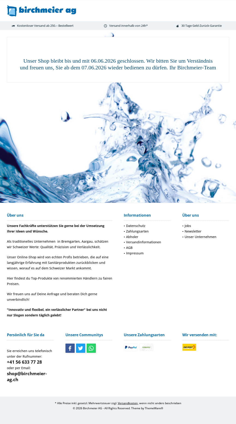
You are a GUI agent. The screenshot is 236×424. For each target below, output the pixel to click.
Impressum (135, 253)
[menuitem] (147, 226)
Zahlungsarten (137, 231)
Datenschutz (135, 226)
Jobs (188, 226)
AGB (129, 247)
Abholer (132, 237)
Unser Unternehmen (200, 237)
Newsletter (193, 231)
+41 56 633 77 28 (24, 362)
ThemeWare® (154, 408)
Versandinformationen (143, 242)
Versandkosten (128, 403)
